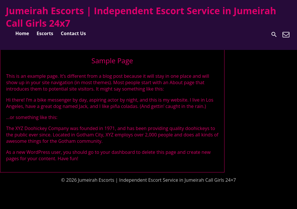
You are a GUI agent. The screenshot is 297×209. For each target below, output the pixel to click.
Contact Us (73, 33)
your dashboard (117, 152)
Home (22, 33)
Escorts (45, 33)
